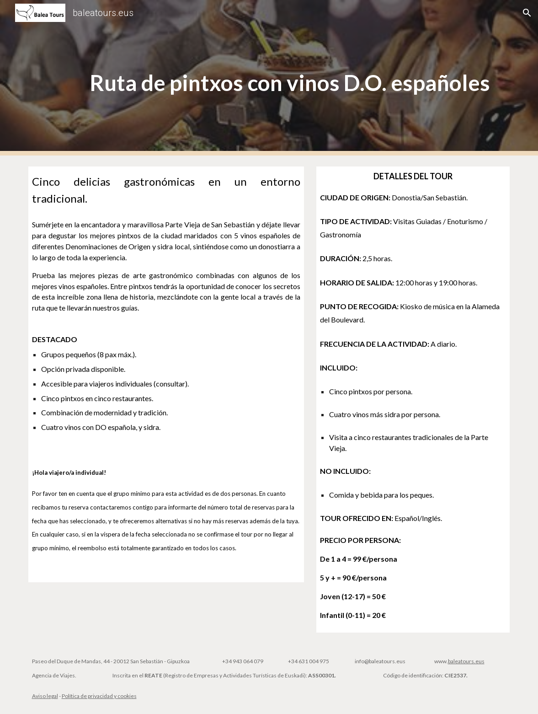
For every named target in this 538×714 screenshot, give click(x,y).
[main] (289, 78)
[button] (527, 13)
